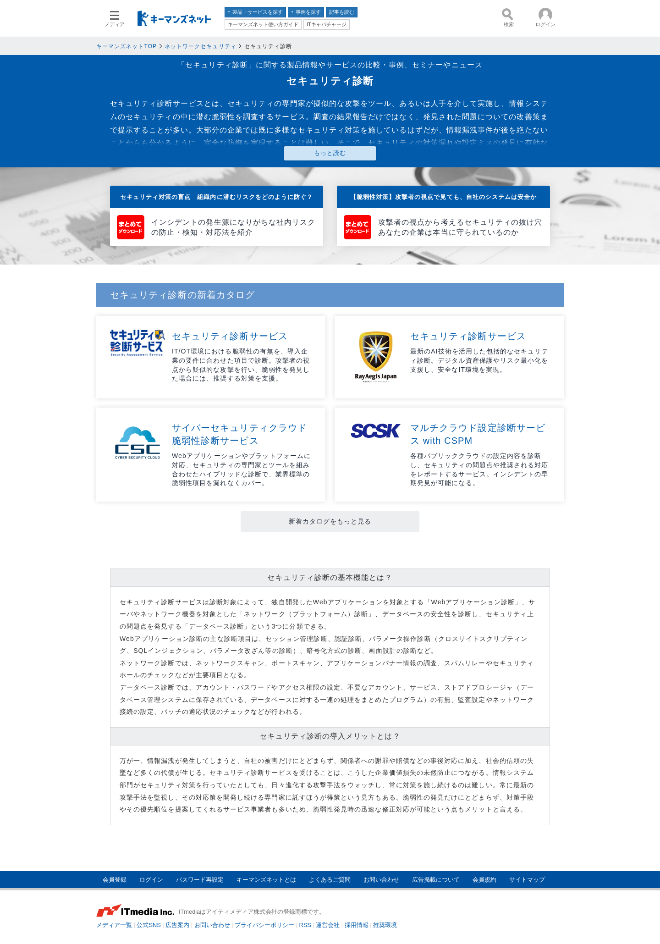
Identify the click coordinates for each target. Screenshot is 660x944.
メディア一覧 (114, 925)
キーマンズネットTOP (126, 46)
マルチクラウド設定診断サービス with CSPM (477, 434)
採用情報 (356, 925)
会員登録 (114, 879)
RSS (305, 925)
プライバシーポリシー (264, 925)
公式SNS (148, 925)
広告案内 (177, 925)
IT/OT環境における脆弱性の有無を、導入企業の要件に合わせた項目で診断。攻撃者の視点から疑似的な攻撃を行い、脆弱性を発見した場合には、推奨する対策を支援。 (241, 365)
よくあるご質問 (330, 879)
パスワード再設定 (200, 879)
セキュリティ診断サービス (230, 336)
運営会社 (328, 925)
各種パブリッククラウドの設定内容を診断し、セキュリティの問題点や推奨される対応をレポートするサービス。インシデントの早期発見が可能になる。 (479, 469)
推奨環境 (385, 925)
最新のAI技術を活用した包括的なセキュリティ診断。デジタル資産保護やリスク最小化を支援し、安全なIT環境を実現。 (479, 360)
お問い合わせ (381, 879)
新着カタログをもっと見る (330, 521)
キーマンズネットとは (266, 879)
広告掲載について (436, 879)
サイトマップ (527, 879)
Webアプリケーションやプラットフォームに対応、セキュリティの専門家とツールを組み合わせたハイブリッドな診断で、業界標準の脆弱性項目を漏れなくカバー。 (241, 469)
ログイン (151, 879)
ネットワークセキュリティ (200, 46)
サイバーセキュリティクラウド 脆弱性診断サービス (242, 434)
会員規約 (484, 879)
